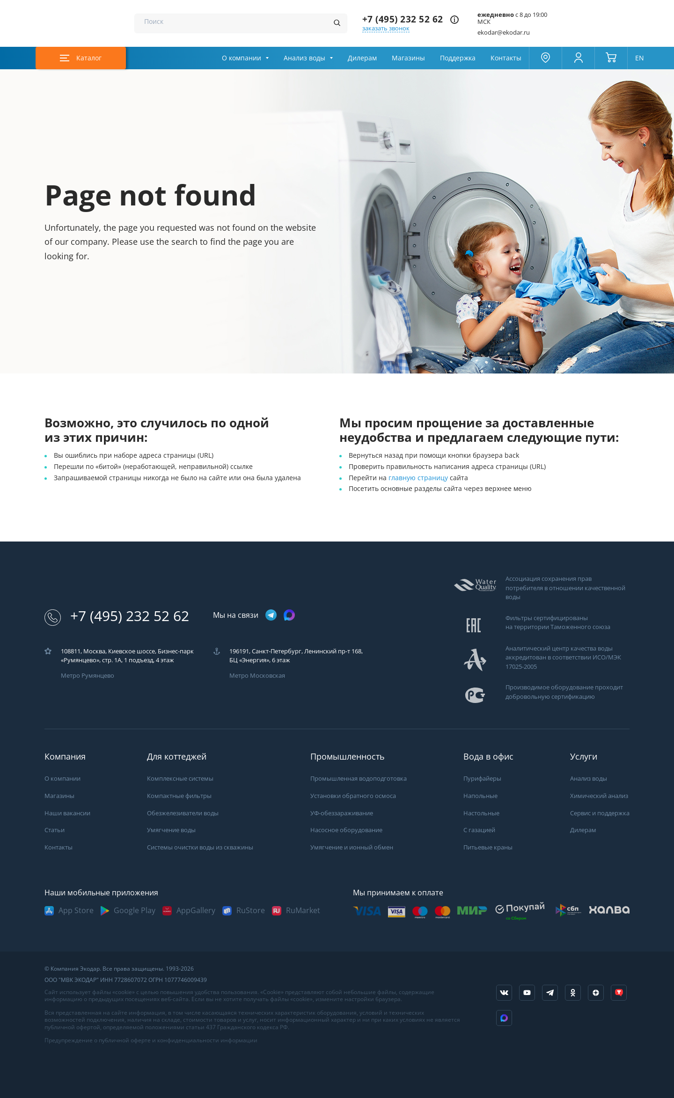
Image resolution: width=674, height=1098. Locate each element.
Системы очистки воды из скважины (200, 847)
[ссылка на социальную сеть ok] (573, 993)
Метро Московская (257, 675)
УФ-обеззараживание (341, 813)
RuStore (250, 910)
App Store (76, 910)
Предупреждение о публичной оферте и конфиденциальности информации (150, 1040)
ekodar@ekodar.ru (503, 32)
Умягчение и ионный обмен (351, 847)
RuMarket (303, 910)
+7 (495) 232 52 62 (402, 19)
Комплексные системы (180, 778)
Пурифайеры (482, 778)
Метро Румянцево (87, 675)
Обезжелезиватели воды (183, 813)
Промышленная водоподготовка (358, 778)
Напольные (480, 795)
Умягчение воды (171, 830)
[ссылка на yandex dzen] (596, 993)
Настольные (481, 813)
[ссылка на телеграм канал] (271, 615)
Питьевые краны (488, 847)
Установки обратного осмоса (353, 795)
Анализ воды (304, 58)
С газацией (479, 830)
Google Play (134, 910)
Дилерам (362, 58)
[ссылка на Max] (504, 1018)
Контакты (506, 58)
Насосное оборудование (346, 830)
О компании (241, 58)
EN (639, 58)
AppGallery (195, 910)
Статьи (54, 830)
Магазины (408, 58)
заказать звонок (386, 28)
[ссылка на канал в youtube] (527, 993)
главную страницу (419, 478)
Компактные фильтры (179, 795)
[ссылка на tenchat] (619, 993)
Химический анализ (599, 795)
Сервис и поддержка (600, 813)
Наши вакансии (67, 813)
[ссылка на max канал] (289, 615)
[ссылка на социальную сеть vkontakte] (504, 993)
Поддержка (458, 58)
